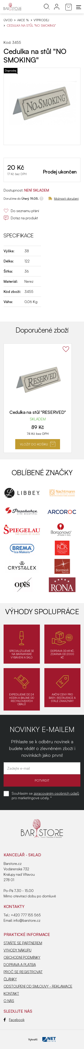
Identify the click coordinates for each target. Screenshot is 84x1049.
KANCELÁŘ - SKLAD (22, 854)
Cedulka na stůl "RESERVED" (37, 412)
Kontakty (14, 906)
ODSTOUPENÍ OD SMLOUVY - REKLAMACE (38, 986)
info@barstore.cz (26, 920)
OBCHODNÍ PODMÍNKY (22, 957)
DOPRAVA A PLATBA (20, 964)
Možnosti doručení (63, 198)
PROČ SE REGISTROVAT (23, 972)
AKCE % (23, 20)
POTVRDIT (42, 780)
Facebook (14, 1019)
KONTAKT (11, 993)
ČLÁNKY (10, 979)
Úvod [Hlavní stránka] (8, 20)
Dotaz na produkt (21, 218)
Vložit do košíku (38, 444)
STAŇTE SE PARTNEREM (23, 943)
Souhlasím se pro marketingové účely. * (45, 795)
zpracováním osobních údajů (56, 793)
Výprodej (41, 20)
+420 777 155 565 (26, 915)
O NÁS (9, 1000)
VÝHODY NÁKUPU (17, 950)
